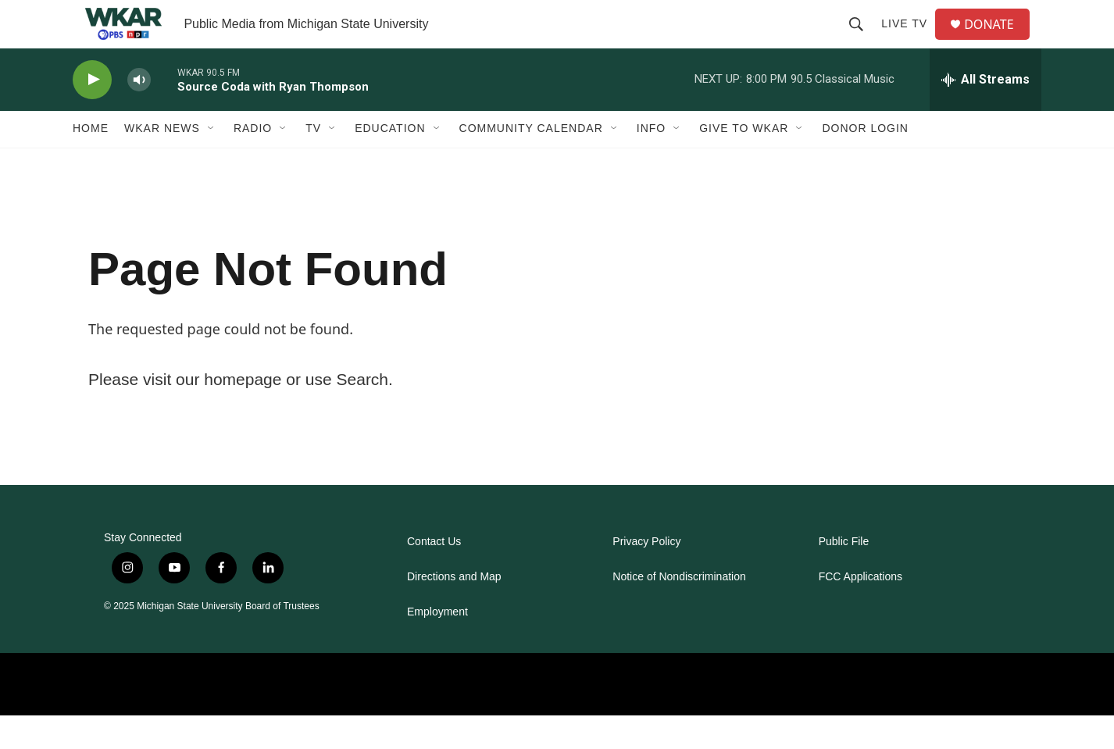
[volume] (139, 113)
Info (651, 162)
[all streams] (985, 113)
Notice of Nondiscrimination (678, 610)
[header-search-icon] (862, 41)
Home (91, 162)
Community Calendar (531, 162)
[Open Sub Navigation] (211, 162)
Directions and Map (454, 610)
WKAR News (162, 162)
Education (390, 162)
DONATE (998, 41)
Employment (437, 645)
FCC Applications (860, 610)
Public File (844, 575)
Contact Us (434, 575)
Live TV (910, 40)
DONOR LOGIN (865, 162)
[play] (92, 114)
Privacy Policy (646, 575)
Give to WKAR (743, 162)
